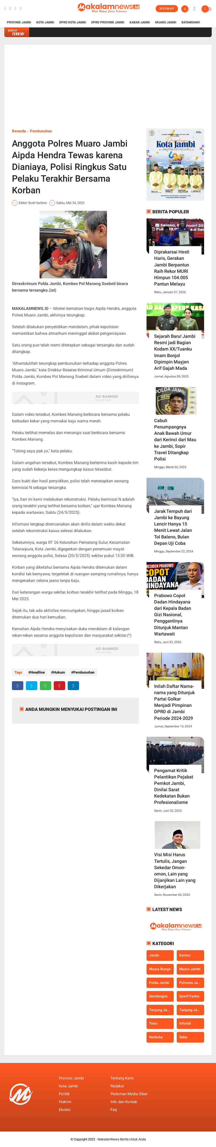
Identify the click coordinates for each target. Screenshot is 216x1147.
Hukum (59, 672)
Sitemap (166, 8)
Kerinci (185, 955)
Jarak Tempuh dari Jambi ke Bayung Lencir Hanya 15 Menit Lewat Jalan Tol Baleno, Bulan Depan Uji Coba (173, 527)
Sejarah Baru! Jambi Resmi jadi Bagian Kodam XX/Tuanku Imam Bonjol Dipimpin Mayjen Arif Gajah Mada (174, 352)
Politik (64, 1094)
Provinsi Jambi (19, 22)
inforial (185, 1023)
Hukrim (65, 1102)
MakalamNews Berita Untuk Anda (122, 1139)
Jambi (154, 955)
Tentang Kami (122, 1078)
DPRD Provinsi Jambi (107, 22)
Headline (37, 672)
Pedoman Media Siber (129, 1094)
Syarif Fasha (189, 996)
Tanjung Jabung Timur (191, 1010)
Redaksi (117, 1086)
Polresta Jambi (191, 983)
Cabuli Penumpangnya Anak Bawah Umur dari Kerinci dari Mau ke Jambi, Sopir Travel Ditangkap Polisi (175, 439)
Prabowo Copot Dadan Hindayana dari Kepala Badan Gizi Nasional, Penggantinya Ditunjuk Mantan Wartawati (172, 614)
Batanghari (191, 22)
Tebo (153, 1023)
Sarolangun (158, 996)
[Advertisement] (108, 90)
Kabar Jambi (140, 22)
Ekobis (64, 1109)
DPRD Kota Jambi (72, 22)
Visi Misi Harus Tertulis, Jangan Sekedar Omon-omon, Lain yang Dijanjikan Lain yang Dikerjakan (174, 870)
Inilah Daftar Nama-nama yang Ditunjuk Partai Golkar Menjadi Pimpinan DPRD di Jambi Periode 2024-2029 (174, 702)
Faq (114, 1109)
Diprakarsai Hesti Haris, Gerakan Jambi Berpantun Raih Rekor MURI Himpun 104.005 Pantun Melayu (171, 267)
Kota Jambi (45, 22)
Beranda (19, 131)
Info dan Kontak (124, 1102)
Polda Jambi (159, 983)
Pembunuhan (41, 131)
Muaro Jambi (165, 22)
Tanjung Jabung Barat (161, 1010)
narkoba (156, 1037)
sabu (183, 1037)
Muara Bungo (160, 969)
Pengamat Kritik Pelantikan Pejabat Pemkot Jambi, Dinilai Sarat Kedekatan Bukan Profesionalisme (173, 786)
